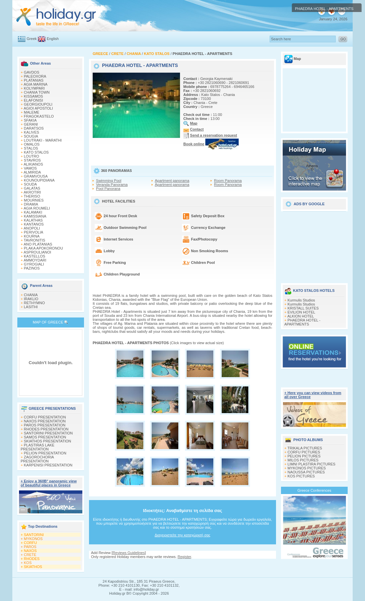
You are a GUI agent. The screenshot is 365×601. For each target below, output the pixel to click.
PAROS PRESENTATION (45, 425)
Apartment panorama (172, 181)
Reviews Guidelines (129, 553)
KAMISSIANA (35, 216)
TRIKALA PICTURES (304, 448)
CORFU (30, 543)
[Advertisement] (314, 245)
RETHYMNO (34, 303)
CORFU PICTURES (304, 452)
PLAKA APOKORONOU (43, 248)
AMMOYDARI (35, 260)
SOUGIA (31, 136)
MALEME (31, 112)
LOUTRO (31, 156)
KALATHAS (33, 220)
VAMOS (30, 168)
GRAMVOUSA (36, 176)
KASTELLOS (34, 256)
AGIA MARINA (36, 84)
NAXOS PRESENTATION (45, 421)
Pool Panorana (108, 189)
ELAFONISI (33, 100)
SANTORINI (34, 535)
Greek (32, 39)
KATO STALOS (36, 152)
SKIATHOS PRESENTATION (47, 441)
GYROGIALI (34, 264)
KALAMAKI (33, 212)
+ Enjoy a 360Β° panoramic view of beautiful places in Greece (49, 483)
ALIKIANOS (33, 164)
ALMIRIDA (32, 172)
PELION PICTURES (304, 456)
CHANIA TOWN (37, 92)
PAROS (30, 547)
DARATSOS (34, 128)
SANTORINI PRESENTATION (48, 433)
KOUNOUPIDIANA (39, 180)
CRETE (30, 555)
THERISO (32, 196)
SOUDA (30, 184)
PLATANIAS (34, 80)
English (53, 39)
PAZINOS (32, 268)
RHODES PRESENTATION (46, 429)
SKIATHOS (33, 567)
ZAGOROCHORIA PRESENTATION (37, 459)
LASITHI (31, 307)
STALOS (31, 148)
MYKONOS (33, 539)
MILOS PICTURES (303, 460)
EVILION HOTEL (301, 312)
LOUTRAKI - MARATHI (43, 140)
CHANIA (31, 295)
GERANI (31, 124)
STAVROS (32, 160)
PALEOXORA (35, 76)
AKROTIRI (32, 192)
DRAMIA (31, 204)
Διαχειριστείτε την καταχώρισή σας (182, 535)
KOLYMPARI (34, 88)
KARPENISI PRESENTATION (48, 465)
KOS (28, 563)
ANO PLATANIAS (38, 244)
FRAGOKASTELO (39, 116)
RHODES (32, 559)
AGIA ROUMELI (37, 208)
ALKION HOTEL (300, 316)
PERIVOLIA (33, 232)
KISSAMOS (33, 96)
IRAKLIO (31, 299)
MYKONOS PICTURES (307, 468)
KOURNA (32, 236)
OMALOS (32, 144)
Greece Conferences (314, 490)
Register (184, 557)
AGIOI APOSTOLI (38, 108)
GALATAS (32, 188)
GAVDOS (31, 72)
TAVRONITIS (34, 240)
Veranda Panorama (112, 185)
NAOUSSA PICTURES (306, 472)
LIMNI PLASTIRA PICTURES (312, 464)
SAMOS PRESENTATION (45, 437)
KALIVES (31, 132)
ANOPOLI (32, 228)
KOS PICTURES (301, 476)
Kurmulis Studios (301, 300)
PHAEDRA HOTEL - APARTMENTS (302, 322)
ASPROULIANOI (37, 252)
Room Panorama (228, 181)
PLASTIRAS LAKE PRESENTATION (37, 447)
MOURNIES (34, 200)
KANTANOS (34, 224)
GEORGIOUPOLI (38, 104)
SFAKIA (30, 120)
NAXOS (30, 551)
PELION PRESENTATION (45, 453)
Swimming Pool (108, 181)
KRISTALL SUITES (303, 308)
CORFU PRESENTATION (45, 417)
